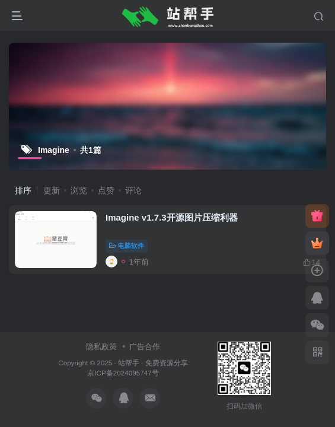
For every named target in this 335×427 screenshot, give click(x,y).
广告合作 (144, 346)
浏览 (79, 190)
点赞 (106, 190)
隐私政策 (101, 346)
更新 (51, 190)
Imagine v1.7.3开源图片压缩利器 (172, 217)
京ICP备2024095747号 (122, 373)
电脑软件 (126, 245)
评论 (133, 190)
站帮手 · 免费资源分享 (153, 363)
